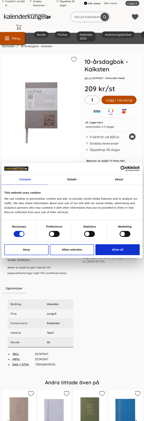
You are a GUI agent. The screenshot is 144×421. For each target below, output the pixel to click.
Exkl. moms (110, 3)
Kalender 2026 (86, 36)
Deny (26, 249)
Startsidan (8, 46)
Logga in (132, 3)
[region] (40, 288)
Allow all (117, 249)
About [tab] (119, 179)
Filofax (62, 35)
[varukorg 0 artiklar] (19, 27)
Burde (41, 35)
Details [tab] (72, 179)
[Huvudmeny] (12, 38)
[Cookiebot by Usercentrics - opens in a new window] (123, 168)
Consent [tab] (25, 179)
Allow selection (72, 249)
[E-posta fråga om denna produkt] (132, 136)
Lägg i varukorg (119, 100)
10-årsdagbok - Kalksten (36, 46)
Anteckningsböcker (118, 35)
